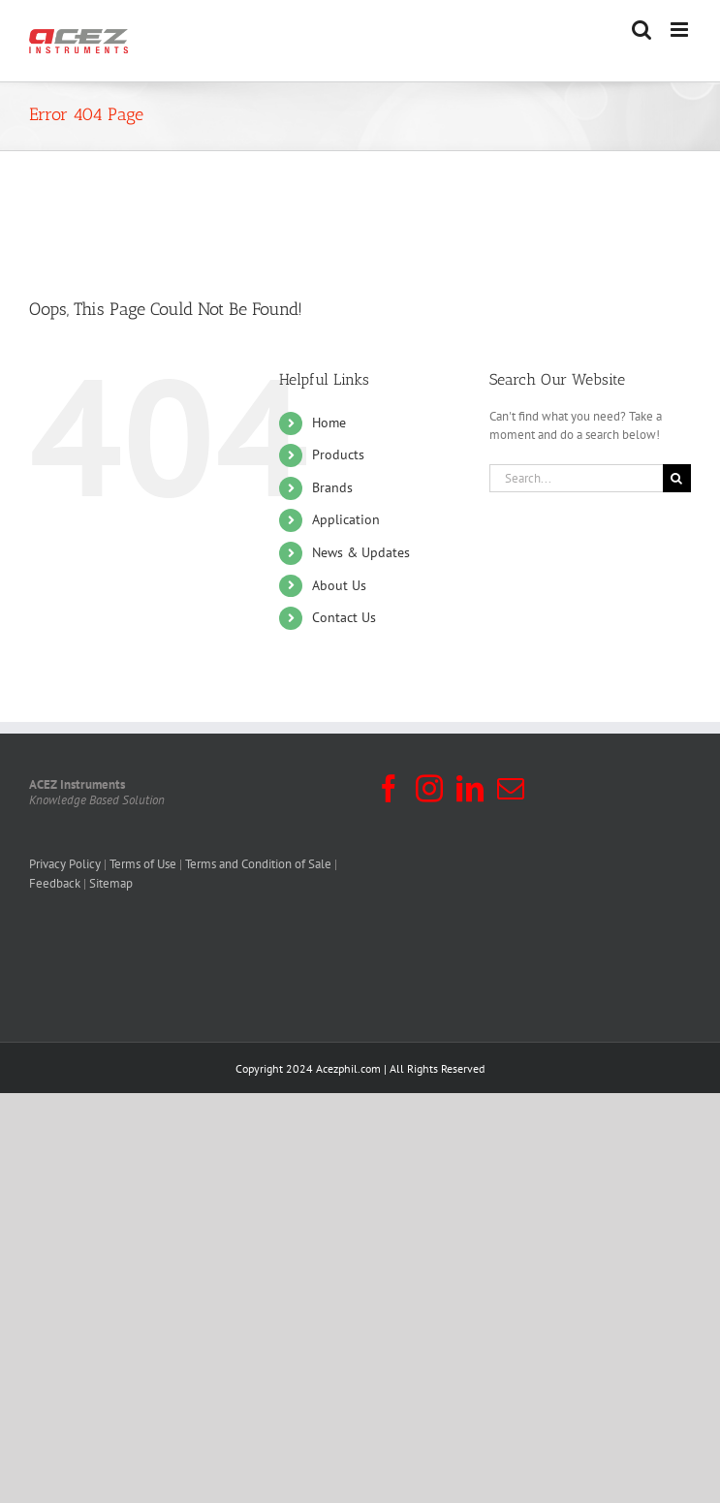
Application (346, 519)
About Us (339, 585)
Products (338, 454)
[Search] (677, 478)
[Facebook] (388, 788)
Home (329, 422)
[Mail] (510, 788)
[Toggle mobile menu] (681, 29)
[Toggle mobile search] (641, 29)
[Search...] (576, 478)
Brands (332, 487)
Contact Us (344, 617)
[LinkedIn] (470, 788)
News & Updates (361, 552)
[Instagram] (429, 788)
